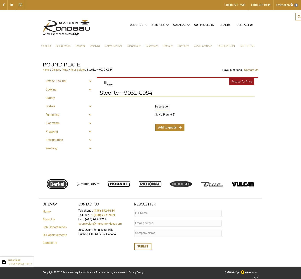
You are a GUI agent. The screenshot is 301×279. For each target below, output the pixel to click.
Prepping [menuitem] (80, 45)
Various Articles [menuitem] (203, 45)
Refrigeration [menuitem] (63, 45)
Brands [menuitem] (225, 25)
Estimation (287, 5)
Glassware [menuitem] (152, 45)
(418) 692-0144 (104, 210)
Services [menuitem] (158, 25)
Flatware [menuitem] (168, 45)
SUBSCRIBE (20, 262)
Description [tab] (162, 106)
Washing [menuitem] (95, 45)
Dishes (56, 69)
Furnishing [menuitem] (52, 114)
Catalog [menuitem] (179, 25)
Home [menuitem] (47, 211)
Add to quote (167, 127)
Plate (65, 69)
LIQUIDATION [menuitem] (226, 45)
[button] (146, 25)
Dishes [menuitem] (50, 106)
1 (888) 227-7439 (103, 215)
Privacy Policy (136, 270)
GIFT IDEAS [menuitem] (247, 45)
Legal (255, 275)
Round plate (78, 69)
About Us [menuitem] (136, 25)
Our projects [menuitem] (204, 25)
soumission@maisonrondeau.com (100, 223)
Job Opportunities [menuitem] (55, 227)
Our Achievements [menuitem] (55, 235)
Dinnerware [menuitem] (134, 45)
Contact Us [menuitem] (245, 25)
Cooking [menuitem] (46, 45)
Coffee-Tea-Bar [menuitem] (113, 45)
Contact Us (251, 70)
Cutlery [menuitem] (50, 98)
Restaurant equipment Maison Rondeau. (85, 270)
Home (46, 69)
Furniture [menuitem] (183, 45)
